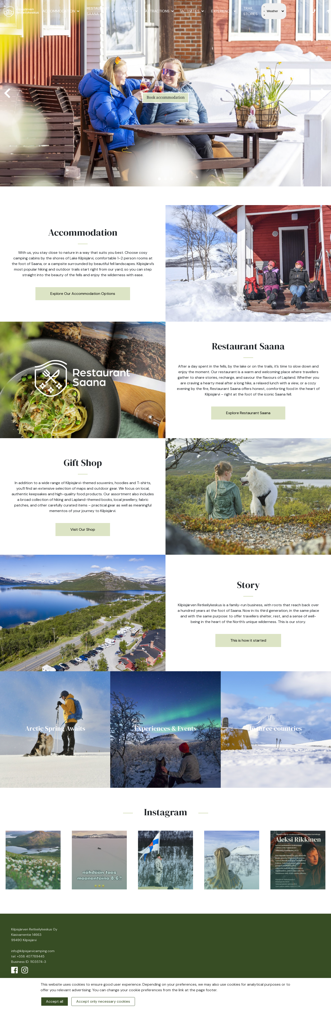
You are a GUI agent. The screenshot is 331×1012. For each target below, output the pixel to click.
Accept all (54, 1001)
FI (297, 11)
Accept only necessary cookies (103, 1001)
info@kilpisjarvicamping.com (33, 951)
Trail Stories (250, 11)
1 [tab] (159, 178)
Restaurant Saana (100, 11)
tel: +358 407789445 (28, 956)
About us (129, 11)
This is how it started (248, 640)
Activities (192, 11)
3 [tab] (171, 178)
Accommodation (60, 11)
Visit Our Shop (82, 529)
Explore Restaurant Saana (248, 412)
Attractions (159, 11)
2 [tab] (165, 178)
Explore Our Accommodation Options (82, 293)
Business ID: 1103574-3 (28, 962)
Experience (223, 11)
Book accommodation (166, 102)
